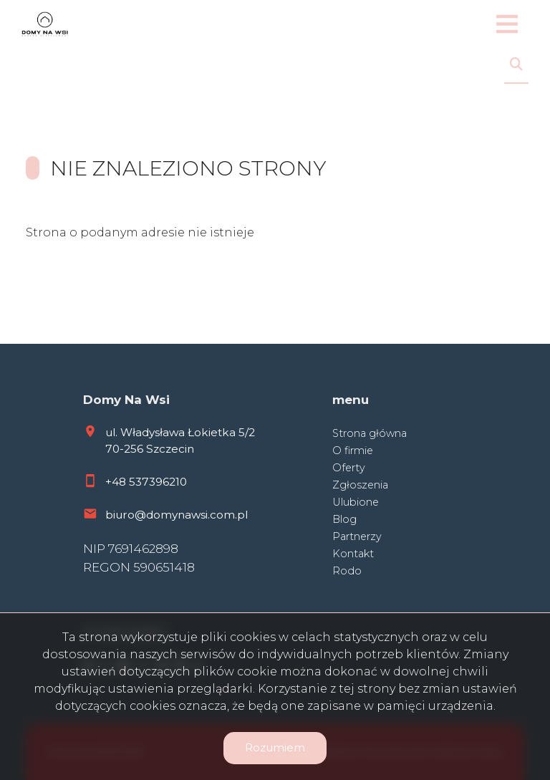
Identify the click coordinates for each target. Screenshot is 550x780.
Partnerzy (357, 536)
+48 (117, 481)
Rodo (347, 570)
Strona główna (369, 433)
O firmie (352, 450)
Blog (344, 519)
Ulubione (355, 502)
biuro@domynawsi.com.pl (176, 514)
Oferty (348, 467)
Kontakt (353, 553)
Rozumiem (275, 747)
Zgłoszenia (360, 484)
